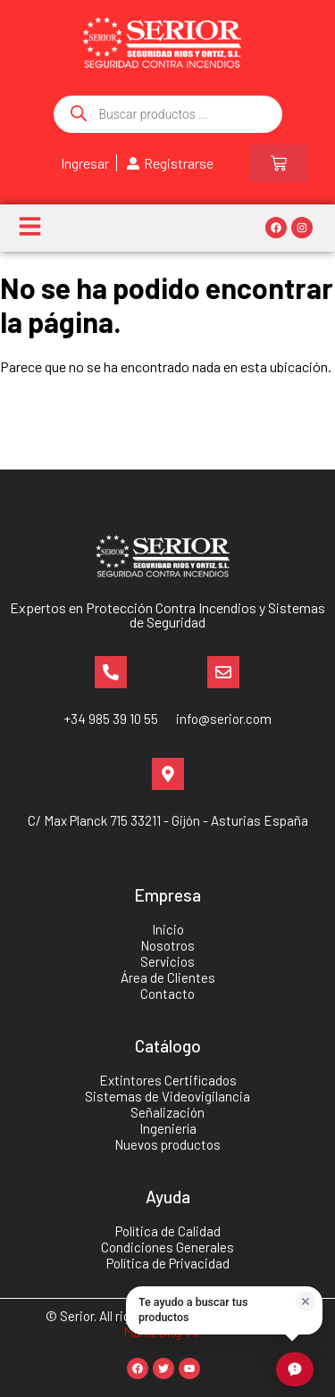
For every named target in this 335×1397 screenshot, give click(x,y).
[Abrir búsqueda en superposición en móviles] (168, 114)
